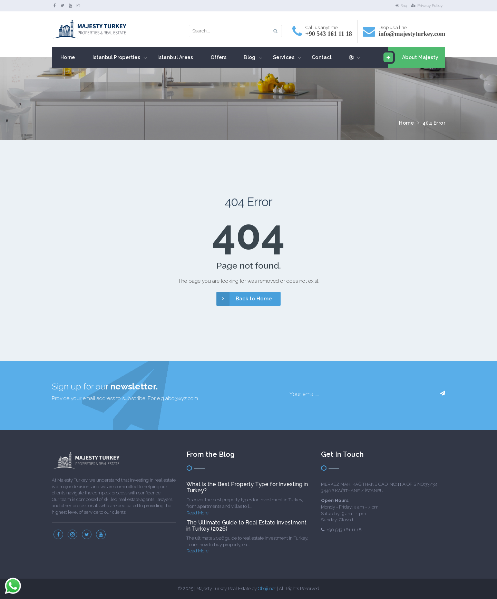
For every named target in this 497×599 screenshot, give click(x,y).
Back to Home (244, 299)
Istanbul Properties (116, 57)
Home (67, 57)
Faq (401, 5)
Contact (322, 57)
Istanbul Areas (175, 57)
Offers (218, 57)
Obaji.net (267, 588)
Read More (197, 512)
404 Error (434, 123)
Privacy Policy (426, 5)
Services (283, 57)
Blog (250, 57)
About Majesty (413, 57)
